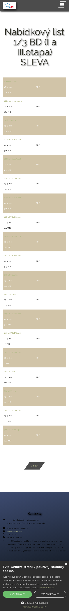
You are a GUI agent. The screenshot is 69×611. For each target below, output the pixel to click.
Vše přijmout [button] (17, 594)
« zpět (34, 465)
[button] (34, 602)
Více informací (46, 588)
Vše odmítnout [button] (50, 594)
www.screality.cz (14, 531)
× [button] (65, 564)
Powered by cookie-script (35, 607)
